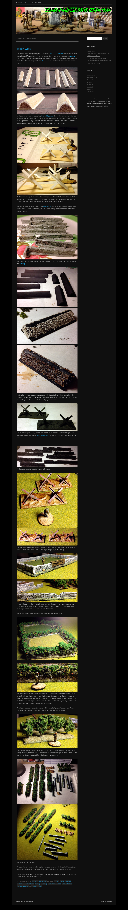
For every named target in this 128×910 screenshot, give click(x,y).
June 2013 (90, 84)
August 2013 (90, 80)
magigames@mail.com (101, 106)
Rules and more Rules (93, 63)
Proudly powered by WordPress (24, 901)
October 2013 (91, 75)
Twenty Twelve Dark (106, 901)
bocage (72, 56)
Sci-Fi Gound (42, 881)
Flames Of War (29, 884)
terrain (59, 884)
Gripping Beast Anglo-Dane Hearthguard (99, 61)
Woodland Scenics (23, 886)
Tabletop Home (36, 2)
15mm (56, 881)
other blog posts (42, 435)
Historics (34, 881)
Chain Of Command (56, 54)
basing (62, 881)
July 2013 (89, 82)
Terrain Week (24, 48)
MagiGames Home (21, 2)
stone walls (45, 61)
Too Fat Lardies (67, 884)
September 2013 (92, 77)
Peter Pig (44, 884)
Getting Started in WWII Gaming (96, 58)
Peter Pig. (22, 264)
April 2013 (90, 89)
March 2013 (90, 92)
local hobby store (47, 116)
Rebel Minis (47, 206)
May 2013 (90, 87)
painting (37, 884)
